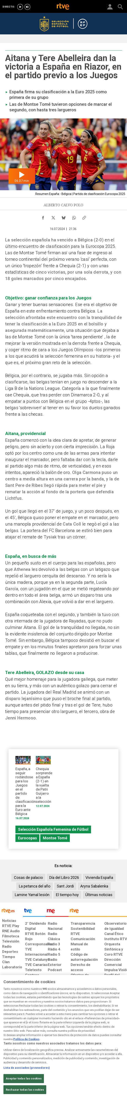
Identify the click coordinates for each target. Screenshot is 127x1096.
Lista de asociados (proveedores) (26, 1073)
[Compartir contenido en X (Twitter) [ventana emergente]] (53, 217)
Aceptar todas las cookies (24, 1083)
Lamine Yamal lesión (32, 894)
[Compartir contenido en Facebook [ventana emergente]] (43, 217)
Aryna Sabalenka (94, 886)
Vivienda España (99, 877)
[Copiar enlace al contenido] (84, 217)
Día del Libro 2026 (64, 877)
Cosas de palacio (28, 877)
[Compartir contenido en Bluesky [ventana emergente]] (63, 217)
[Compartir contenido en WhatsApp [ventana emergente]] (74, 217)
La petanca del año (34, 886)
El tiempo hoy (67, 894)
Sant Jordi (65, 886)
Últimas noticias (98, 894)
